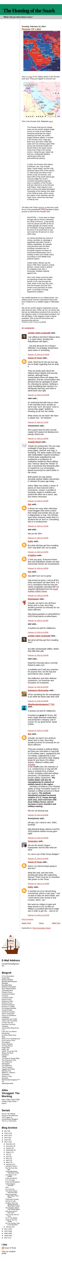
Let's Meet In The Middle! (10, 1175)
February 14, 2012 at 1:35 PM (38, 501)
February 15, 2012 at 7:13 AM (38, 730)
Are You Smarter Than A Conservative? (12, 1224)
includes (31, 764)
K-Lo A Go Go (9, 1189)
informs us (42, 207)
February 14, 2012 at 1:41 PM (38, 526)
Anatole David (34, 442)
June (8, 1156)
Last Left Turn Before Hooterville (9, 1032)
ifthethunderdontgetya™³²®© (41, 704)
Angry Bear (6, 978)
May (7, 1158)
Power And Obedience (12, 1182)
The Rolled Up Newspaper (7, 1063)
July (7, 1154)
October (9, 1148)
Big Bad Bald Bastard (9, 981)
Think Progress (7, 1067)
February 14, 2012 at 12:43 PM (38, 354)
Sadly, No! (5, 1049)
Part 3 (14, 1100)
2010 (6, 1231)
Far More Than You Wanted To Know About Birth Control (12, 1204)
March (8, 1162)
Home (41, 923)
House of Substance (9, 1015)
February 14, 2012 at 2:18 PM (38, 568)
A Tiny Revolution (8, 976)
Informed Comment (8, 1024)
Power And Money (11, 1178)
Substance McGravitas (38, 690)
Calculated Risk (7, 990)
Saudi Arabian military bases (43, 590)
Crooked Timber (7, 997)
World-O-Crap (7, 1076)
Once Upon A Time (8, 1040)
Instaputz (5, 1026)
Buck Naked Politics (9, 988)
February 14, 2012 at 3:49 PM (38, 655)
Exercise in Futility (8, 1006)
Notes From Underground (11, 1038)
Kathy (30, 541)
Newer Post (26, 923)
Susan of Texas (35, 358)
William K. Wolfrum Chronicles (8, 1073)
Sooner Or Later (10, 1201)
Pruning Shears (7, 1046)
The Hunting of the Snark (29, 10)
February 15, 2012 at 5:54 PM (38, 838)
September (10, 1150)
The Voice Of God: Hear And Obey (11, 1191)
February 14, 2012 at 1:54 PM (38, 538)
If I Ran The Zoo (7, 1022)
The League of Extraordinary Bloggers (10, 1118)
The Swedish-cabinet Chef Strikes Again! (12, 1208)
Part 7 (15, 1101)
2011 (6, 1229)
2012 (6, 1142)
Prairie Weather (7, 1044)
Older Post (56, 923)
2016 (6, 1133)
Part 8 (4, 1103)
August (8, 1152)
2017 (6, 1131)
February (9, 1164)
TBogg (4, 1056)
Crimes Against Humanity (10, 1184)
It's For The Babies (11, 1218)
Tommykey (33, 841)
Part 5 (5, 1101)
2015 (6, 1135)
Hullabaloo (5, 1017)
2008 (6, 1235)
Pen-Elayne (6, 1042)
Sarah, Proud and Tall (9, 1051)
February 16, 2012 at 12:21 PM (38, 915)
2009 (6, 1233)
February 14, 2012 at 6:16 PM (38, 687)
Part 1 (4, 1100)
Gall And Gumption (8, 1012)
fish (29, 504)
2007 (6, 1238)
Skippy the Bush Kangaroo (7, 1054)
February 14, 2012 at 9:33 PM (38, 701)
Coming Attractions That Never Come (12, 1172)
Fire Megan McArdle (9, 1008)
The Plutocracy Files (9, 1060)
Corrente (5, 996)
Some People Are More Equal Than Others (12, 1196)
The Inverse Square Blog (10, 1058)
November (9, 1146)
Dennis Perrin (6, 999)
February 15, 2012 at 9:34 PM (38, 858)
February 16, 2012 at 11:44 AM (38, 883)
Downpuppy (33, 599)
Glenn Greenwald (8, 1013)
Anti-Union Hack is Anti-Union (11, 1212)
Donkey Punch (7, 1003)
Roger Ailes (6, 1047)
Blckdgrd (5, 983)
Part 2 (9, 1100)
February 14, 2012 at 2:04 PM (38, 552)
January (9, 1227)
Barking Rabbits (7, 980)
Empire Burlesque (8, 1005)
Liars (7, 1187)
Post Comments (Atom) (41, 928)
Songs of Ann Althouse (10, 1115)
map (30, 77)
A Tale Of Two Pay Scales (11, 1220)
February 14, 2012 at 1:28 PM (38, 438)
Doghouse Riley (7, 1001)
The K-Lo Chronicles (9, 1121)
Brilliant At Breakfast (9, 987)
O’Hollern (32, 555)
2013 (6, 1140)
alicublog (5, 1078)
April (7, 1160)
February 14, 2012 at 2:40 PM (38, 595)
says (51, 121)
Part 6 (10, 1101)
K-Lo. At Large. (10, 1180)
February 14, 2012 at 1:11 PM (38, 422)
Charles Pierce (7, 992)
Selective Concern (11, 1166)
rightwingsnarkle (7, 1083)
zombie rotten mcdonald (39, 333)
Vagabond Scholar (8, 1069)
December (9, 1144)
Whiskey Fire (6, 1071)
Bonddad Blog (7, 985)
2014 (6, 1137)
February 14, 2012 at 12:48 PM (38, 395)
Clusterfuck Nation (8, 994)
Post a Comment (27, 919)
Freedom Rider (7, 1010)
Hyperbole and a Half (9, 1019)
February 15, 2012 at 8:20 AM (38, 815)
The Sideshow (7, 1065)
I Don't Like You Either (9, 1021)
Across (9, 1114)
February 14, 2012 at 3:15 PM (38, 620)
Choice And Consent (12, 1199)
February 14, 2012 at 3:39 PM (38, 632)
